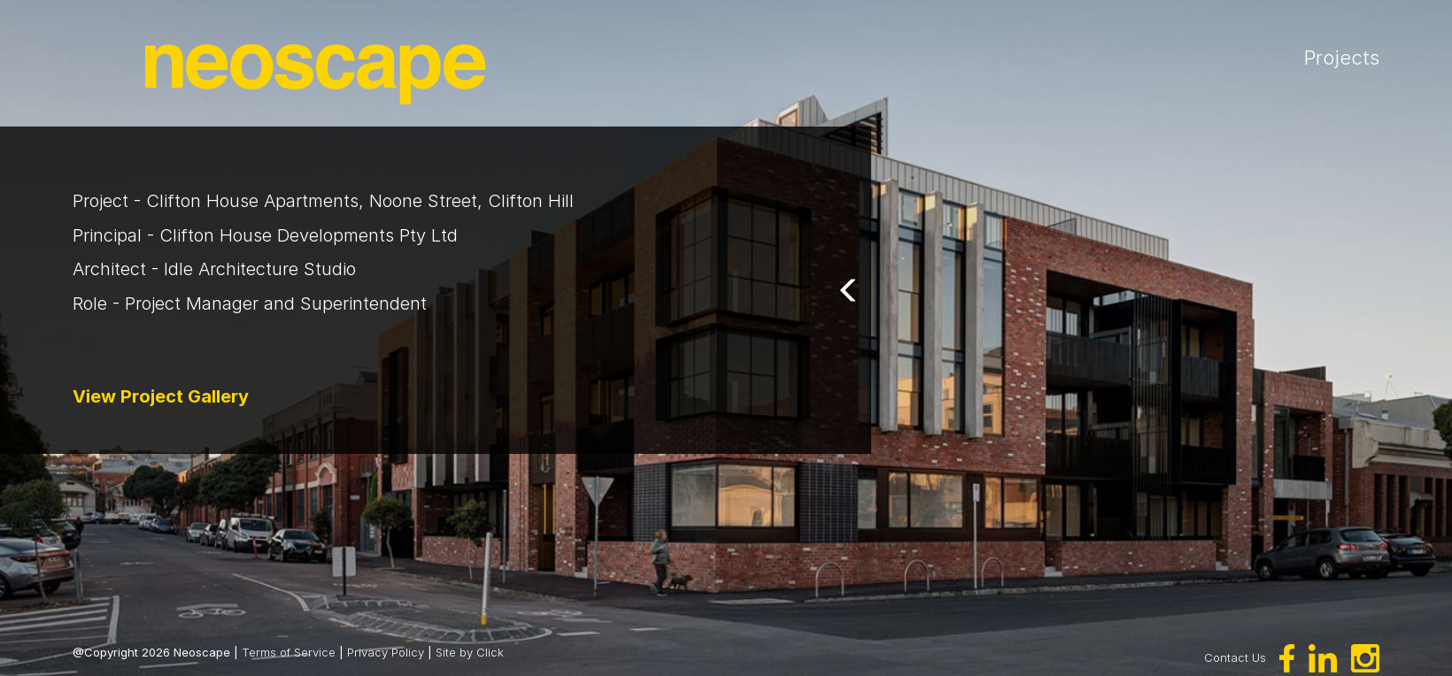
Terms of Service (289, 652)
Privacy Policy (385, 652)
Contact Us (1235, 656)
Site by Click (470, 652)
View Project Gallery (161, 396)
